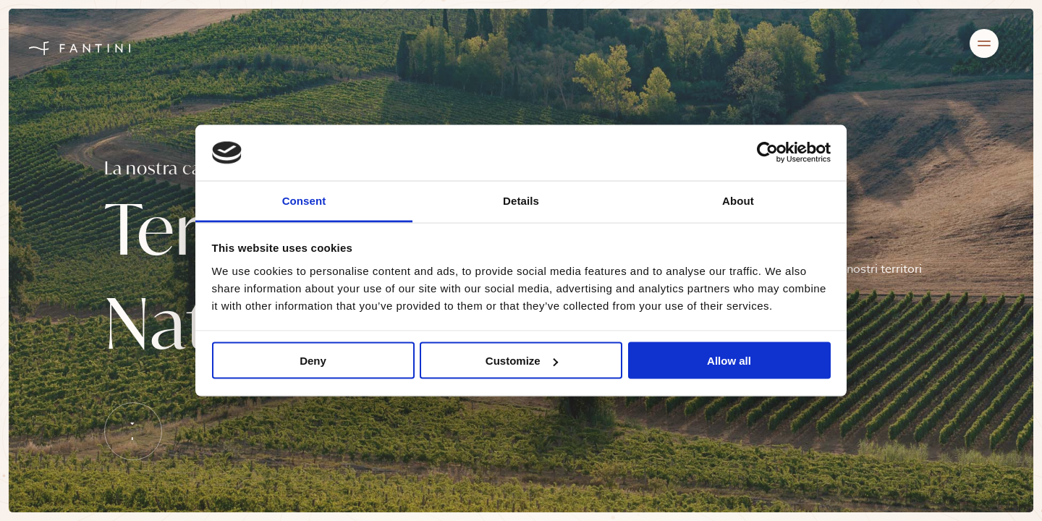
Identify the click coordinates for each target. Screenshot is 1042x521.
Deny (313, 361)
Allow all (729, 361)
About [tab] (738, 200)
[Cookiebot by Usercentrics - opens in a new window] (767, 153)
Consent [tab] (304, 200)
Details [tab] (521, 200)
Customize (522, 361)
